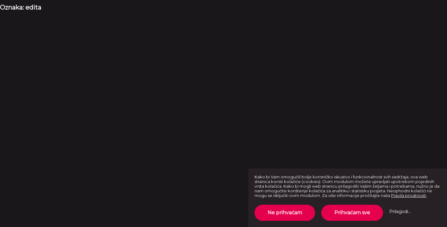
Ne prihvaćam (285, 213)
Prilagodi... (400, 211)
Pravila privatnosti (408, 195)
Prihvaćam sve (352, 213)
